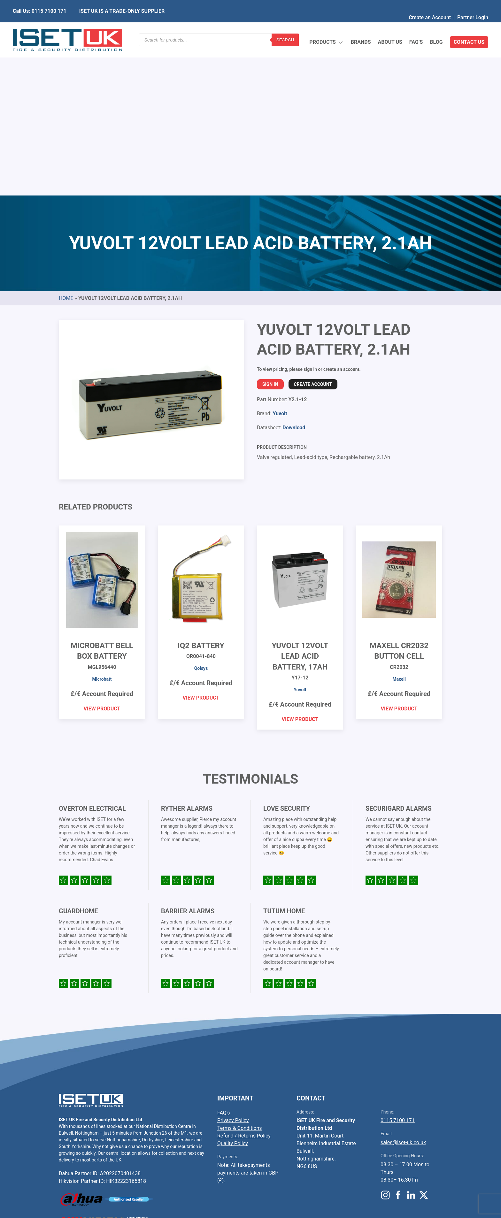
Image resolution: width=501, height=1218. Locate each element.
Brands (361, 27)
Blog (436, 27)
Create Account (313, 233)
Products (326, 27)
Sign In (270, 233)
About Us (390, 27)
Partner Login (472, 5)
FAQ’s (416, 27)
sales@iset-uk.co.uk (403, 992)
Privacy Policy (233, 970)
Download (293, 277)
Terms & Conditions (239, 977)
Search (285, 27)
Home (66, 147)
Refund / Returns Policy (244, 985)
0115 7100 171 (398, 970)
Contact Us (469, 27)
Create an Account (430, 5)
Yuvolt (280, 263)
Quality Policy (232, 993)
